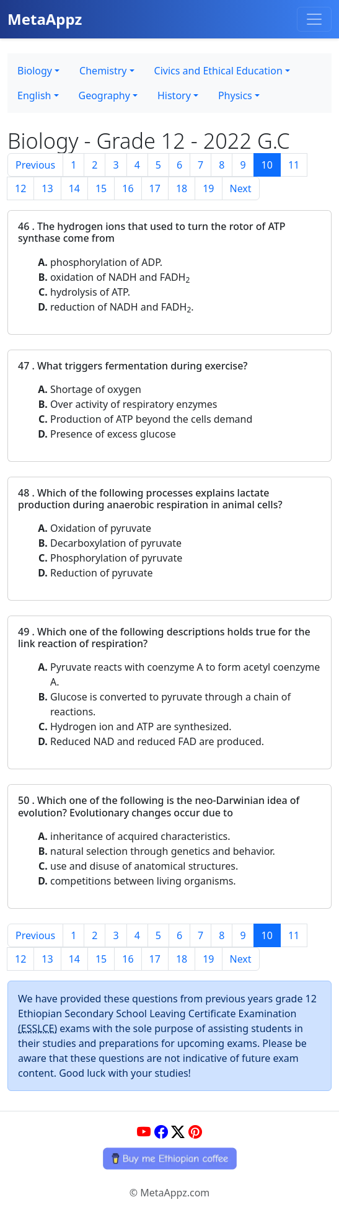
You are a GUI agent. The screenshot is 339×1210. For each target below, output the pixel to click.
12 (20, 188)
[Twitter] (178, 1131)
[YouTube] (144, 1131)
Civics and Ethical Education (218, 70)
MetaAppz (44, 19)
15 (101, 188)
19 (208, 188)
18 (181, 188)
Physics (235, 95)
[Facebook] (161, 1131)
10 (267, 165)
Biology (34, 70)
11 (293, 165)
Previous (35, 165)
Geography (104, 95)
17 (155, 188)
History (174, 95)
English (34, 95)
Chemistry (102, 70)
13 (47, 188)
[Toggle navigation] (314, 19)
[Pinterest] (195, 1131)
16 (127, 188)
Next (241, 188)
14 (74, 188)
